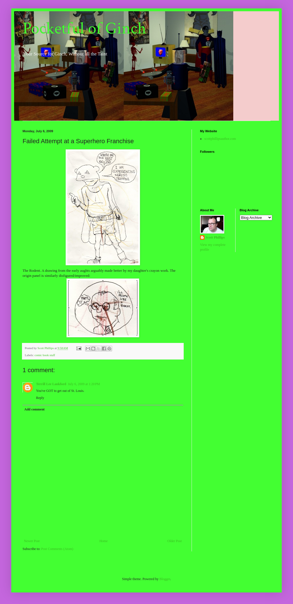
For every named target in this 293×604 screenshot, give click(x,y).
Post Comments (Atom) (57, 549)
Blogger (164, 579)
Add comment (34, 409)
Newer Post (32, 541)
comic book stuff (44, 355)
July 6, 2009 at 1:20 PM (84, 384)
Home (103, 541)
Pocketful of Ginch (84, 28)
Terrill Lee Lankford (51, 384)
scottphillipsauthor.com (220, 139)
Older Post (174, 541)
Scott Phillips (215, 237)
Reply (40, 398)
